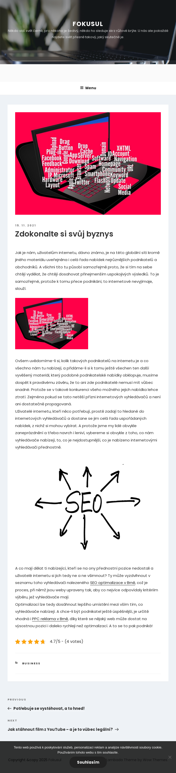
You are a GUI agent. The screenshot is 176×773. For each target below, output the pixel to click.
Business (31, 663)
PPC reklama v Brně (50, 618)
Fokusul (88, 24)
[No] (169, 757)
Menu (88, 87)
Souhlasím (88, 762)
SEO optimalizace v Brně (112, 582)
